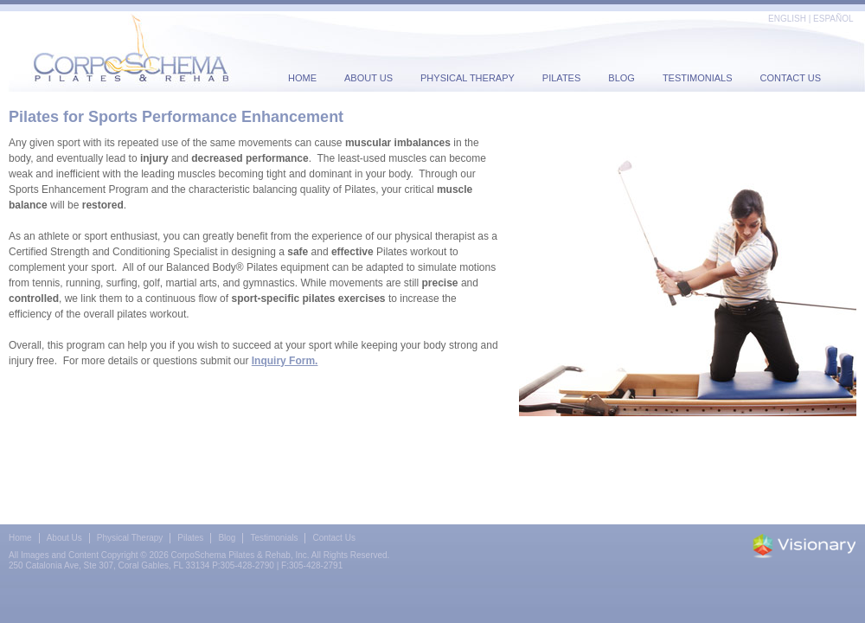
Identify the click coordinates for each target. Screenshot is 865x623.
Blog (621, 78)
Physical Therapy (467, 78)
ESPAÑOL (833, 18)
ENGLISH (787, 18)
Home (302, 78)
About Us (368, 78)
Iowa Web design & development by (804, 546)
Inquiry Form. (285, 361)
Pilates (561, 78)
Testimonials (698, 78)
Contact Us (791, 78)
